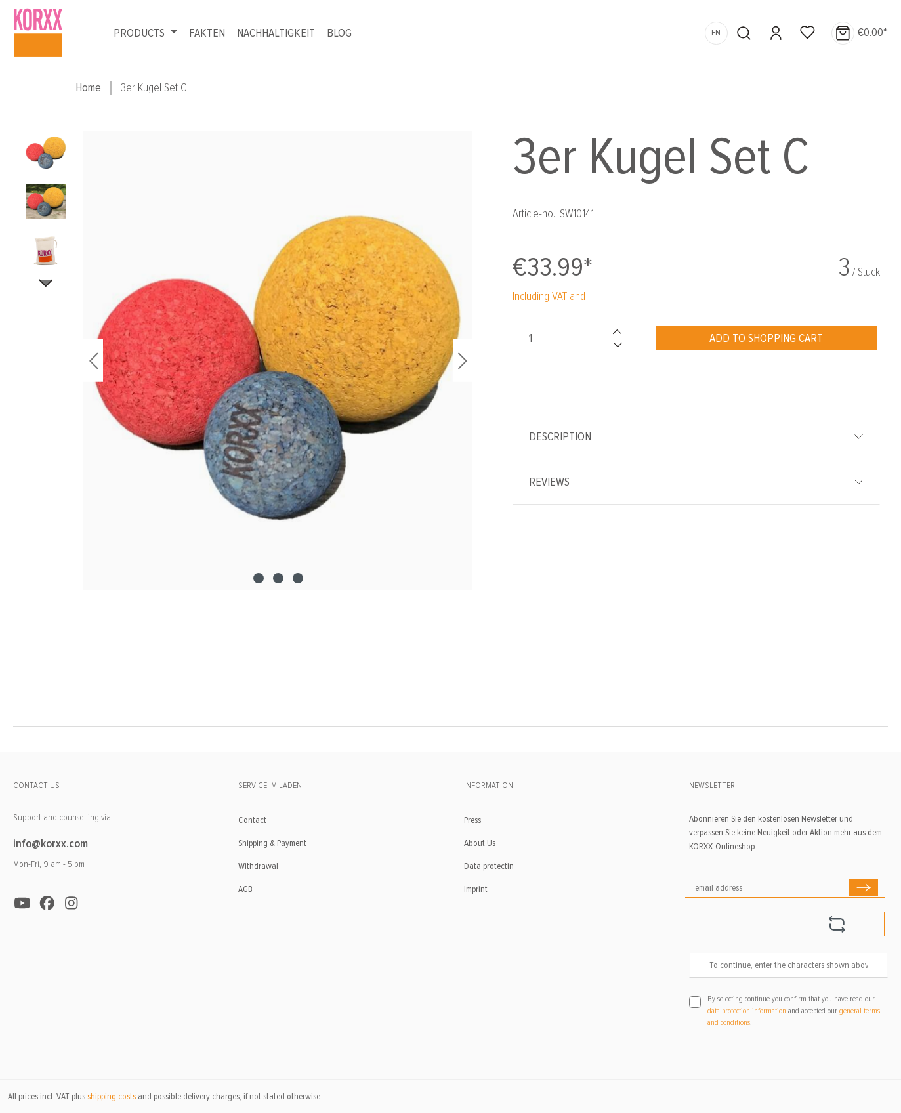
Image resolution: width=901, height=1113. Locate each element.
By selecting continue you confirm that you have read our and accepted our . (793, 1011)
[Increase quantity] (617, 331)
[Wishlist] (807, 33)
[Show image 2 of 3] (278, 578)
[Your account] (776, 33)
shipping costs (111, 1096)
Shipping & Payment (272, 843)
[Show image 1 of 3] (258, 578)
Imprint (476, 888)
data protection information (746, 1011)
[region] (247, 413)
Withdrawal (258, 866)
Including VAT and (549, 296)
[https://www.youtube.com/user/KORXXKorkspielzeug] (22, 904)
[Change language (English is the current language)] (716, 33)
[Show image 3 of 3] (298, 578)
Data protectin (489, 866)
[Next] (462, 360)
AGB (245, 888)
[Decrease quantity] (617, 344)
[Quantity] (559, 338)
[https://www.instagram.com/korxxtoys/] (71, 904)
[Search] (744, 33)
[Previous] (93, 360)
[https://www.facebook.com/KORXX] (47, 904)
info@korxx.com (50, 843)
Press (472, 820)
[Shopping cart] (856, 33)
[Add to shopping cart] (766, 338)
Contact (252, 820)
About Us (479, 843)
